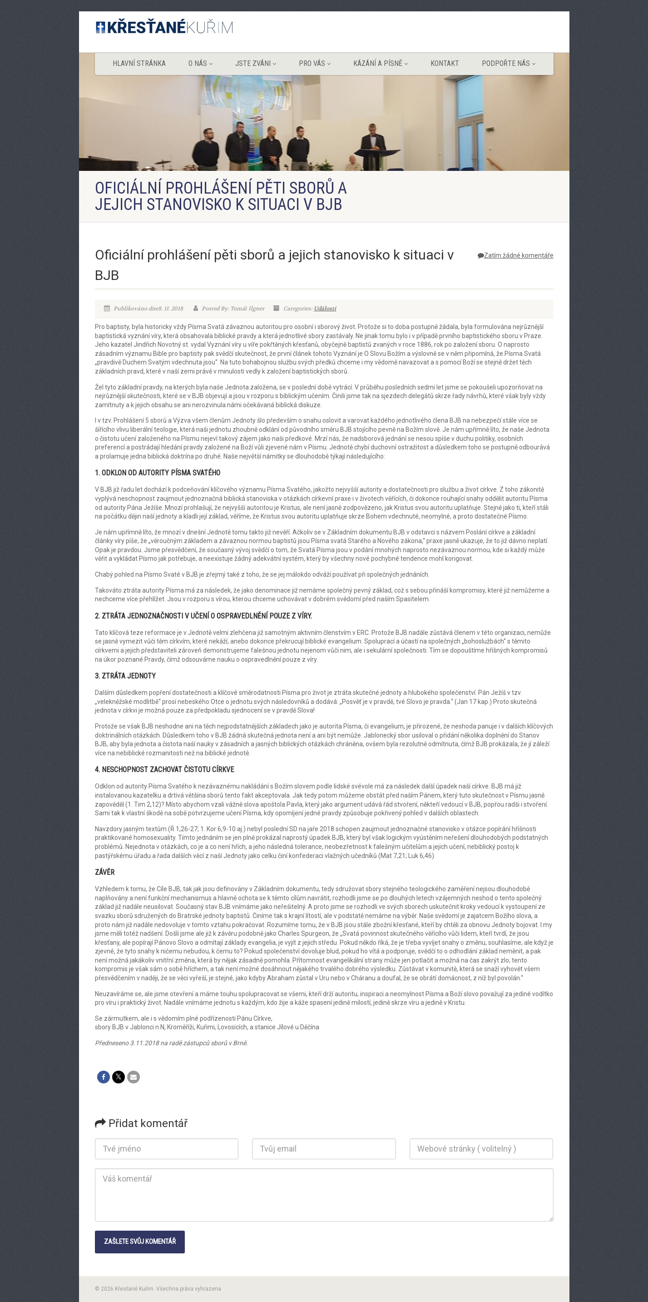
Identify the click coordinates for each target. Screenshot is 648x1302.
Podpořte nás (508, 63)
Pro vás (315, 63)
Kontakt (444, 63)
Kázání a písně (380, 63)
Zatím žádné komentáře (516, 255)
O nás (200, 63)
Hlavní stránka (139, 63)
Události (325, 308)
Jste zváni (255, 63)
